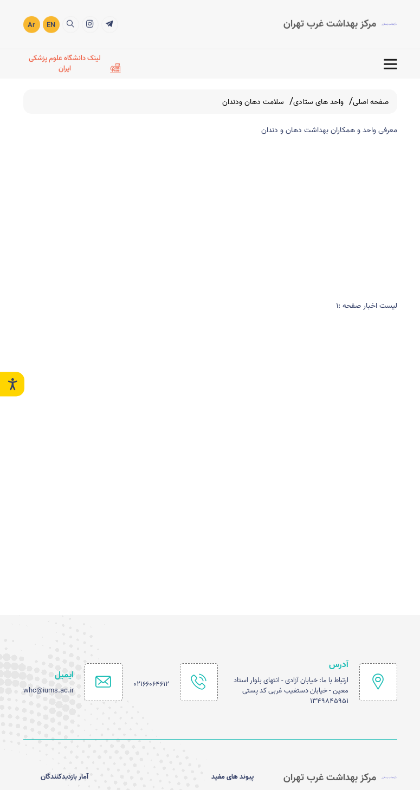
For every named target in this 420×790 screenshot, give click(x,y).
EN (51, 24)
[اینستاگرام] (90, 23)
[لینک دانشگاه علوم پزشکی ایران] (72, 63)
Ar (31, 24)
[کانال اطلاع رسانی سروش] (109, 23)
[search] (70, 23)
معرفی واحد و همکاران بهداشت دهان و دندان (329, 130)
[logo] (340, 24)
